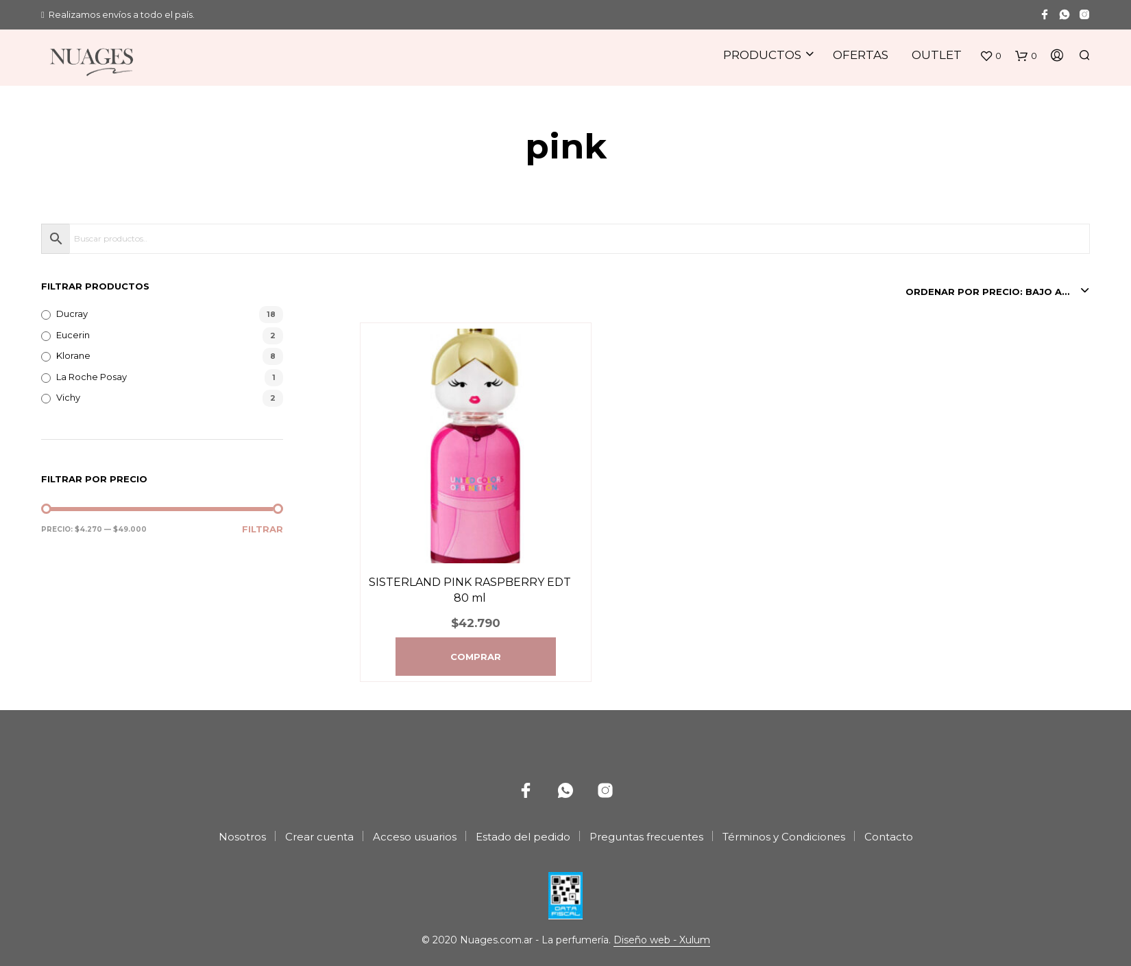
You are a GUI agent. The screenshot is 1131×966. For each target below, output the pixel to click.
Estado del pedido (523, 836)
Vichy (68, 397)
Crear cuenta (319, 836)
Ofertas (860, 55)
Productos (762, 55)
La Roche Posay (91, 376)
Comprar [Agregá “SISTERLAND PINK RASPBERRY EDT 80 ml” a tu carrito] (475, 656)
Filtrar (262, 528)
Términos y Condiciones (783, 836)
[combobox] (997, 291)
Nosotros (242, 836)
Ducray (72, 313)
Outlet (937, 55)
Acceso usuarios (415, 836)
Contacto (888, 836)
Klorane (73, 355)
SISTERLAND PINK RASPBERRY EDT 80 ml (470, 590)
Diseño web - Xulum (661, 940)
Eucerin (73, 334)
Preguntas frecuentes (646, 836)
